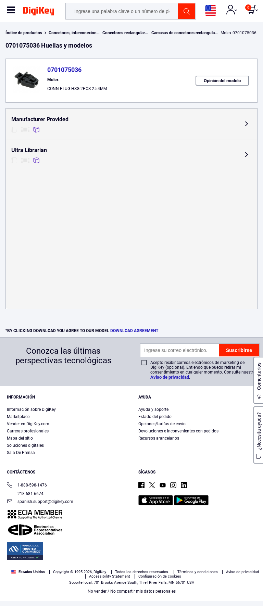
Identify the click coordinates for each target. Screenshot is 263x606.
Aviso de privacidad (169, 377)
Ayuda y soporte (153, 409)
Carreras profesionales (28, 431)
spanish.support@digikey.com (40, 502)
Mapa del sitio (20, 438)
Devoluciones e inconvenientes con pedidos (178, 431)
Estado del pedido (155, 416)
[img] (38, 12)
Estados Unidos (28, 572)
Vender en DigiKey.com (28, 423)
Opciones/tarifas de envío (162, 423)
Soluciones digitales (25, 445)
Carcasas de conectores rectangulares (185, 32)
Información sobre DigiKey (31, 409)
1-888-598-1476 (27, 485)
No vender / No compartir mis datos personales (132, 591)
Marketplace (18, 416)
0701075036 (64, 69)
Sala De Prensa (21, 452)
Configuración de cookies (159, 576)
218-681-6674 (25, 493)
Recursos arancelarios (158, 438)
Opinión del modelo (222, 80)
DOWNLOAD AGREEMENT (134, 330)
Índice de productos (23, 32)
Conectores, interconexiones (75, 32)
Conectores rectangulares (125, 32)
